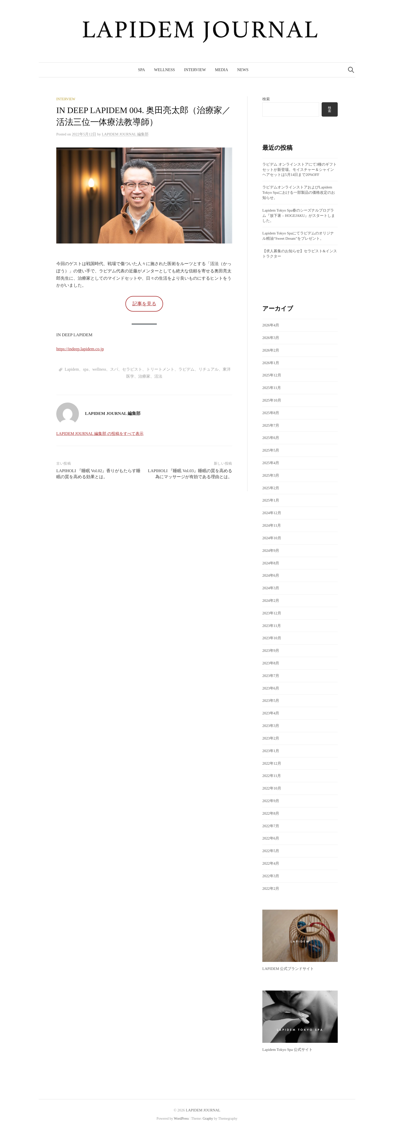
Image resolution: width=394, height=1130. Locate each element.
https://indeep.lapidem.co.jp (80, 349)
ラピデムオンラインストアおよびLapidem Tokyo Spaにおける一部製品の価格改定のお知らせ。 (298, 192)
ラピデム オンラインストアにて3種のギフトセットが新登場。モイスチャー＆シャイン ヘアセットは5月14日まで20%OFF (299, 169)
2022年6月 (270, 838)
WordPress (181, 1118)
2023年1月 (270, 751)
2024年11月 (271, 525)
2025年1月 (270, 500)
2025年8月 (270, 413)
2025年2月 (270, 488)
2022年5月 (270, 851)
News (243, 70)
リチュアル (209, 369)
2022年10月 (271, 788)
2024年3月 (270, 588)
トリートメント (160, 369)
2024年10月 (271, 538)
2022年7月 (270, 826)
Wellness (164, 70)
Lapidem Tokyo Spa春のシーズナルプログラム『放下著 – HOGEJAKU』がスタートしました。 (298, 215)
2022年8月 (270, 813)
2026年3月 (270, 338)
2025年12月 (271, 375)
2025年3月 (270, 475)
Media (221, 70)
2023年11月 (271, 626)
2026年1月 (270, 363)
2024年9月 (270, 551)
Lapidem (72, 369)
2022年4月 (270, 863)
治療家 (144, 376)
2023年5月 (270, 701)
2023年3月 (270, 726)
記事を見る (144, 303)
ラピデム (186, 369)
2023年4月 (270, 713)
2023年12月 (271, 613)
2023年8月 (270, 663)
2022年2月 (270, 889)
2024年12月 (271, 513)
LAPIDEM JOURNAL (203, 1110)
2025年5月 (270, 450)
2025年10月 (271, 400)
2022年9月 (270, 801)
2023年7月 (270, 676)
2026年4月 (270, 325)
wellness (99, 369)
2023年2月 (270, 738)
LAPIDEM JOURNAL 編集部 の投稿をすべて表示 (99, 433)
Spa (141, 70)
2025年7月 (270, 425)
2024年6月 (270, 575)
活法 (158, 376)
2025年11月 (271, 388)
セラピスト (132, 369)
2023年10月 (271, 638)
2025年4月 (270, 463)
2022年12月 (271, 763)
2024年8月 (270, 563)
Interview (195, 70)
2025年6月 (270, 438)
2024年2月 (270, 601)
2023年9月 (270, 651)
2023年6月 (270, 688)
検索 (266, 99)
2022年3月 (270, 876)
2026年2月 (270, 350)
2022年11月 (271, 776)
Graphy (208, 1118)
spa (85, 369)
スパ (114, 369)
